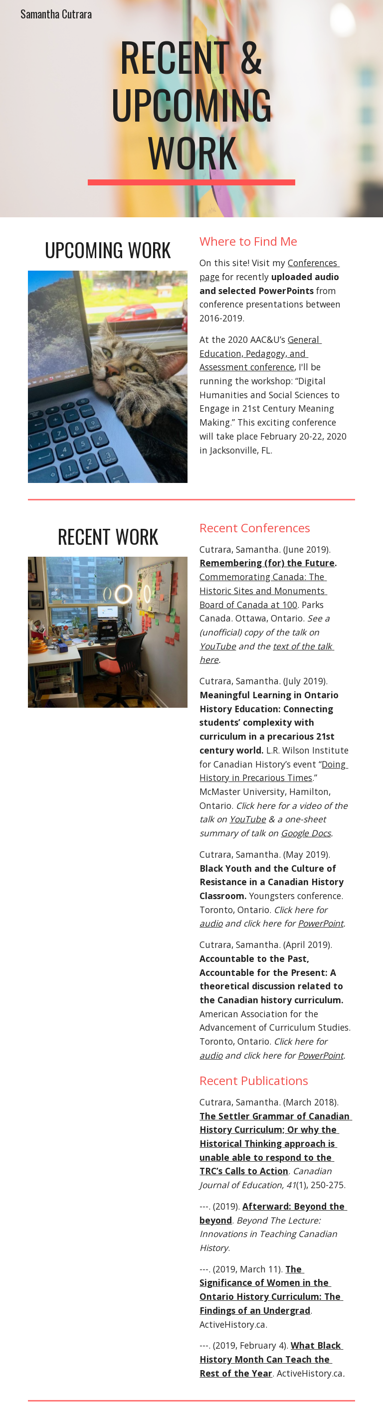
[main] (191, 108)
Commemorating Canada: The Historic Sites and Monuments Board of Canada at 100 (263, 590)
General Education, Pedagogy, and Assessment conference (260, 353)
